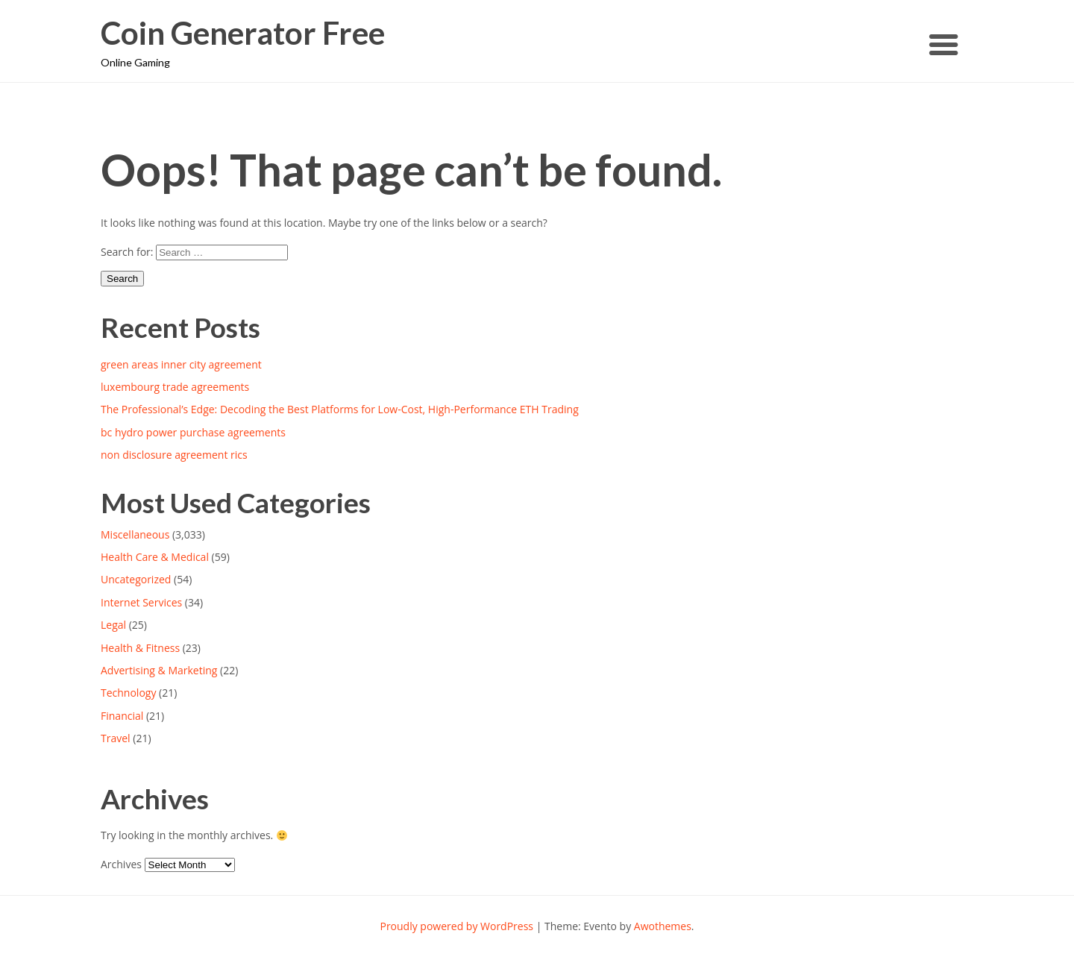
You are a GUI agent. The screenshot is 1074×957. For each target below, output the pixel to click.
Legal (113, 625)
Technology (128, 692)
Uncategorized (136, 579)
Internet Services (141, 602)
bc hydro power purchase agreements (193, 432)
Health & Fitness (140, 648)
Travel (116, 738)
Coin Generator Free (243, 33)
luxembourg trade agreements (175, 387)
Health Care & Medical (155, 557)
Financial (122, 716)
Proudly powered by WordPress (456, 926)
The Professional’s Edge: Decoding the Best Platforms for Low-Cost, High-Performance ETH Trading (340, 409)
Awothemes (662, 926)
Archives (121, 864)
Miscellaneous (135, 534)
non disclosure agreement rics (174, 455)
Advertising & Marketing (159, 670)
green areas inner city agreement (181, 364)
